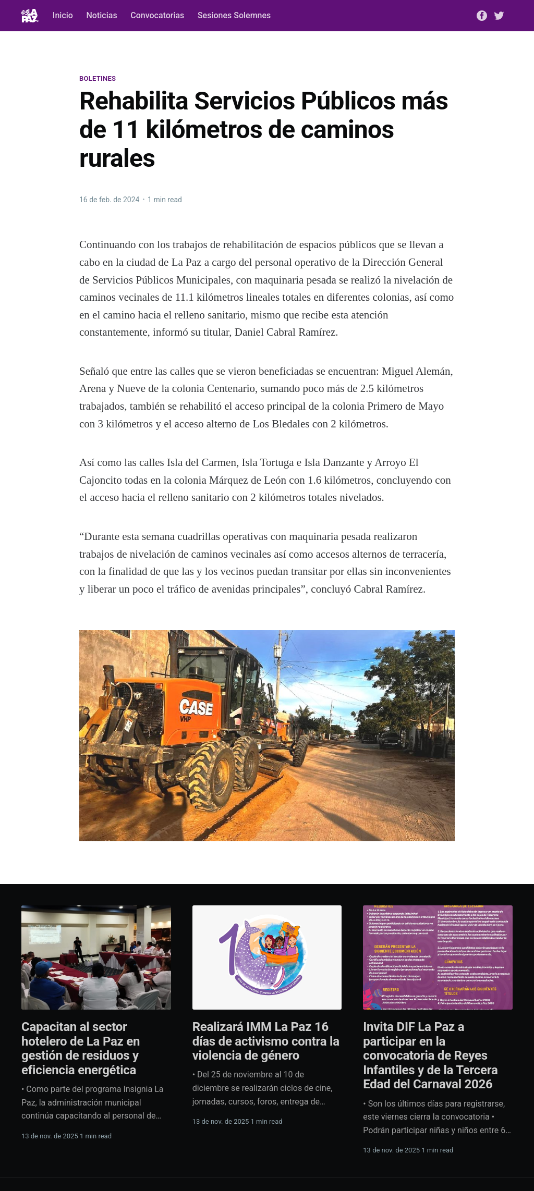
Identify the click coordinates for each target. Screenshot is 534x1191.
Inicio (63, 15)
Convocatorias (157, 15)
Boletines (97, 78)
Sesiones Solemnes (234, 15)
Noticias (101, 15)
